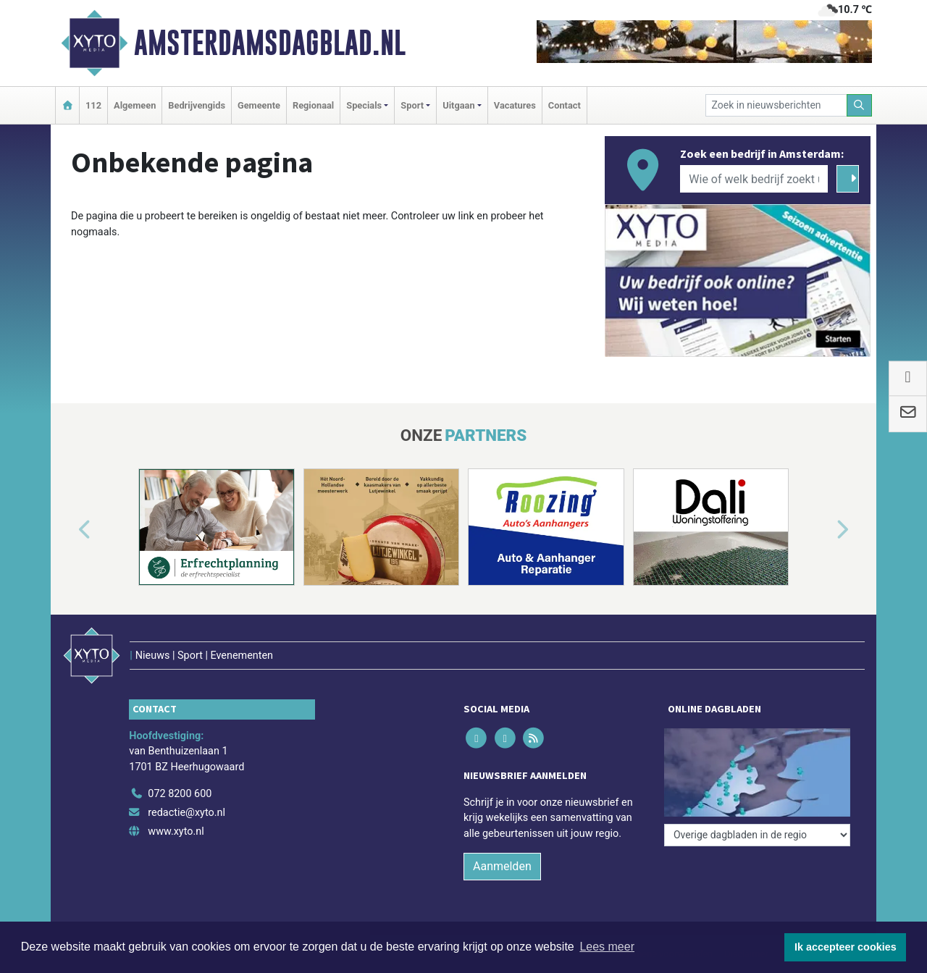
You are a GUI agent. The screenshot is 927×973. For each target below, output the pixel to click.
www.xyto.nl (176, 831)
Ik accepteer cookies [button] (845, 947)
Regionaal (313, 105)
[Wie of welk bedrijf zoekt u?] (754, 179)
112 (93, 105)
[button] (68, 530)
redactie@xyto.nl (186, 812)
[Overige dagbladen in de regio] (757, 835)
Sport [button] (412, 105)
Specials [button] (364, 105)
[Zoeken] (860, 105)
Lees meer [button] (606, 946)
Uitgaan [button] (458, 105)
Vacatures (515, 105)
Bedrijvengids (196, 105)
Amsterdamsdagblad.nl (270, 43)
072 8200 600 (179, 794)
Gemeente (259, 105)
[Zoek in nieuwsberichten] (776, 105)
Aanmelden (502, 866)
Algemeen (135, 105)
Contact (564, 105)
